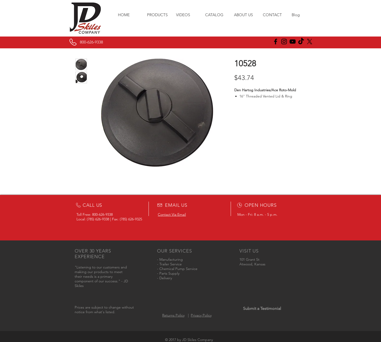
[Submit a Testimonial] (261, 308)
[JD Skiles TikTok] (301, 41)
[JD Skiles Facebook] (275, 41)
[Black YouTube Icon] (292, 41)
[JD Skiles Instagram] (284, 41)
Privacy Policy (201, 315)
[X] (309, 41)
